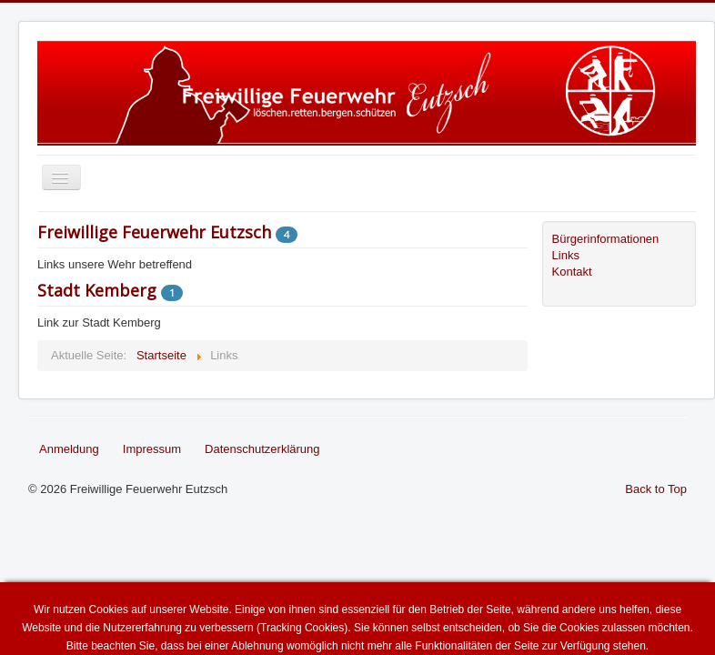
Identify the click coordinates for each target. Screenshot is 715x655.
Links (565, 255)
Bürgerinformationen (606, 239)
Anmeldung (69, 449)
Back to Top (656, 489)
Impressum (152, 449)
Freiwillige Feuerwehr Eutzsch (154, 232)
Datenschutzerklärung (262, 449)
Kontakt (572, 271)
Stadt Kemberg (96, 290)
